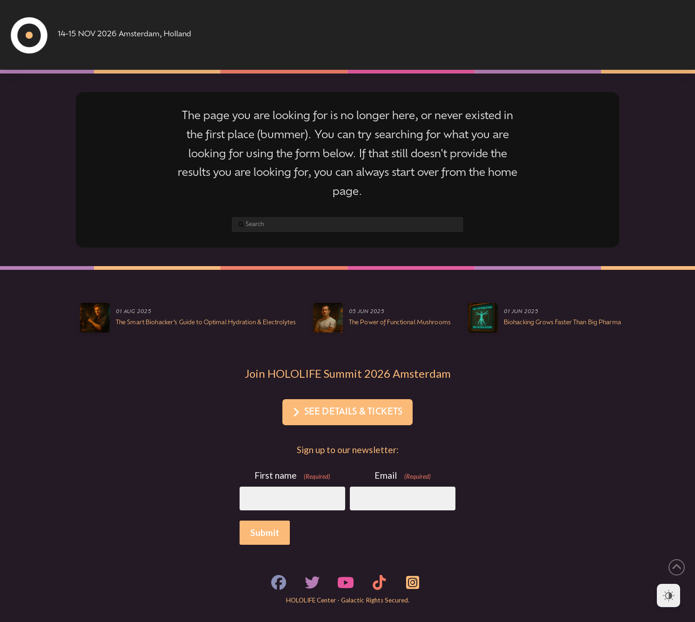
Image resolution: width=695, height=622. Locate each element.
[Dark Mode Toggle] (668, 595)
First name (292, 476)
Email (402, 476)
